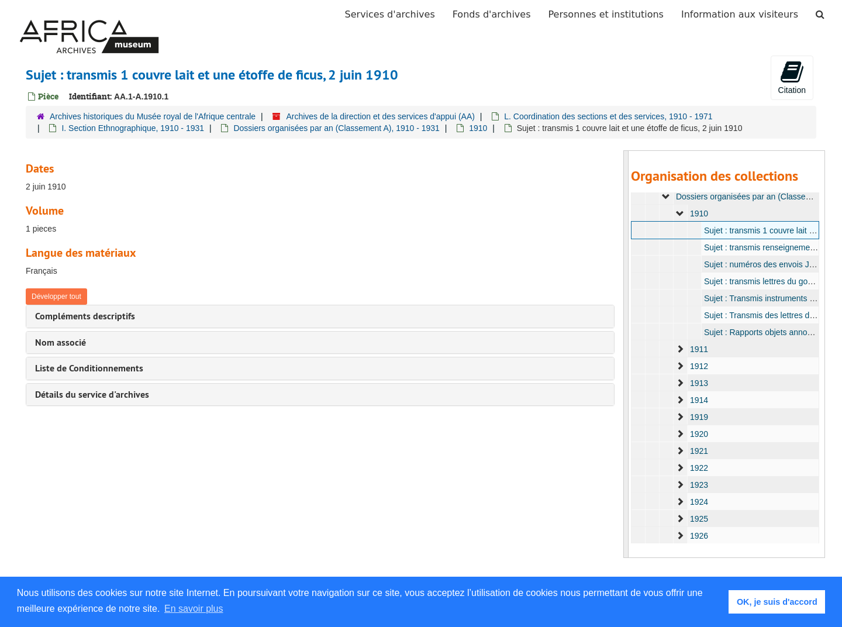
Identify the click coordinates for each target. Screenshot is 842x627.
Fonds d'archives (492, 14)
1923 (698, 485)
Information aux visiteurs (739, 14)
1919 (698, 417)
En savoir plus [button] (193, 609)
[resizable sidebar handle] (626, 354)
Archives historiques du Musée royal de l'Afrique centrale (153, 116)
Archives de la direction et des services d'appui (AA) (380, 116)
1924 (698, 502)
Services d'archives (390, 14)
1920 (698, 434)
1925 (698, 518)
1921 (698, 451)
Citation (792, 77)
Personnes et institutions (606, 14)
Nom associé (60, 342)
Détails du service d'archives (92, 394)
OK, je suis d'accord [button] (777, 602)
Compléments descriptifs (85, 316)
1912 (698, 366)
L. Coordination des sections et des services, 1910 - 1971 (608, 116)
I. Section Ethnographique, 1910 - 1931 (132, 128)
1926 (698, 535)
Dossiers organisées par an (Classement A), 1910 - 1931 (336, 128)
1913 (698, 383)
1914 (698, 400)
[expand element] (666, 196)
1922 (698, 468)
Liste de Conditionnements (89, 368)
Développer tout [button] (56, 296)
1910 (478, 128)
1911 (698, 349)
